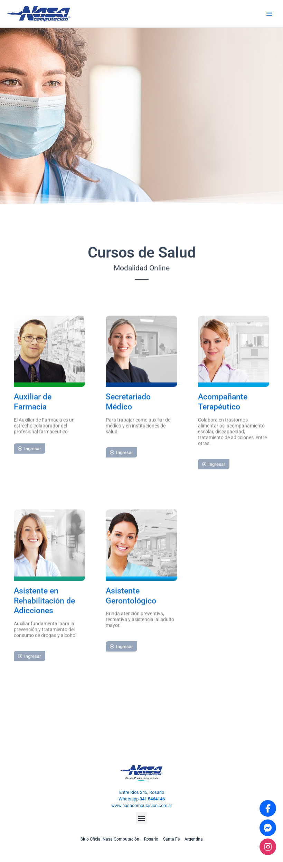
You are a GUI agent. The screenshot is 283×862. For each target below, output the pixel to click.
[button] (141, 818)
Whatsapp (142, 798)
